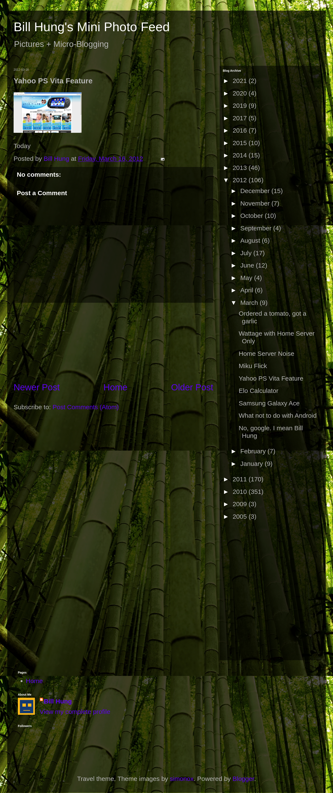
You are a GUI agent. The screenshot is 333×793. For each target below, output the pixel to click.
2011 (240, 479)
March (250, 302)
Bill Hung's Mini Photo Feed (92, 27)
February (253, 451)
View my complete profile (75, 711)
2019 (240, 105)
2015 (240, 142)
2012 (240, 180)
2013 (240, 167)
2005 (240, 516)
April (247, 290)
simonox (182, 778)
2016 (240, 130)
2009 (240, 503)
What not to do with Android (278, 415)
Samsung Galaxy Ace (269, 403)
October (252, 215)
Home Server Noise (266, 353)
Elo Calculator (258, 390)
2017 (240, 118)
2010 (240, 491)
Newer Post (37, 387)
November (255, 203)
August (251, 240)
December (255, 190)
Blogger (243, 778)
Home (115, 387)
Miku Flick (253, 365)
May (247, 277)
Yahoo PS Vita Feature (271, 378)
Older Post (192, 387)
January (252, 463)
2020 (240, 93)
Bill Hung (58, 701)
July (246, 252)
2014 (240, 155)
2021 (240, 80)
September (256, 228)
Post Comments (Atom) (85, 407)
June (248, 265)
